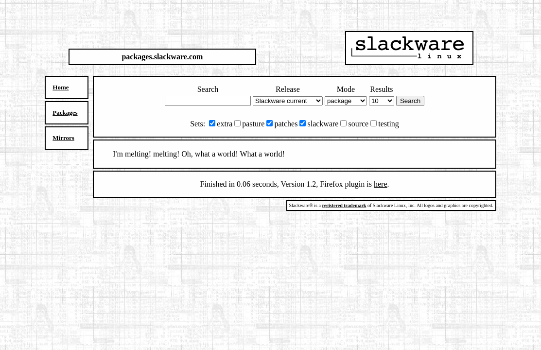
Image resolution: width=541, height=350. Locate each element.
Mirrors (63, 137)
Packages (64, 112)
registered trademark (344, 205)
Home (60, 87)
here (380, 184)
